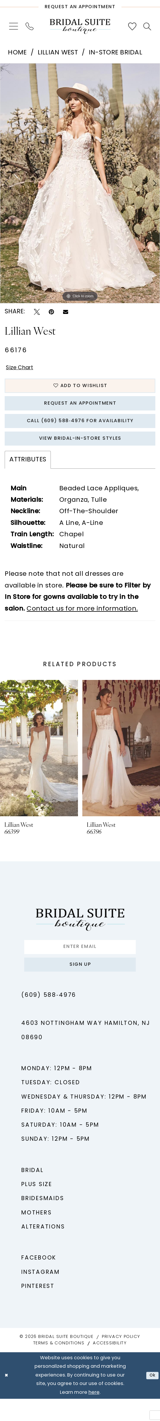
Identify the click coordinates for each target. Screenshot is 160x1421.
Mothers (36, 1235)
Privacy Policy (121, 1359)
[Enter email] (80, 964)
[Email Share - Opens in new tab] (65, 312)
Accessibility (110, 1366)
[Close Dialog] (7, 1398)
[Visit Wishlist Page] (132, 27)
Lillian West (58, 53)
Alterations (43, 1249)
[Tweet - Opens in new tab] (37, 312)
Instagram (40, 1295)
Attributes (27, 475)
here (94, 1415)
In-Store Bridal (115, 53)
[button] (13, 26)
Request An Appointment (80, 410)
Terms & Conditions (58, 1366)
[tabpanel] (80, 183)
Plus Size (36, 1207)
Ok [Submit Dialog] (151, 1397)
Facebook (38, 1280)
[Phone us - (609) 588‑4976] (29, 27)
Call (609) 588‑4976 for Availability (80, 431)
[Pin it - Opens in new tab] (51, 312)
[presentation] (39, 764)
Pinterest (38, 1309)
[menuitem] (13, 26)
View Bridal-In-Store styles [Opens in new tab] (80, 453)
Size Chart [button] (23, 369)
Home (17, 53)
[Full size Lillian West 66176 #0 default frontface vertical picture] (80, 183)
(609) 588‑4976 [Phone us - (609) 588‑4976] (48, 1018)
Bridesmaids (42, 1221)
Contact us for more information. (82, 625)
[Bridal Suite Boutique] (80, 27)
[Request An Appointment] (80, 5)
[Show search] (147, 26)
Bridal (32, 1193)
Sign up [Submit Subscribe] (80, 985)
